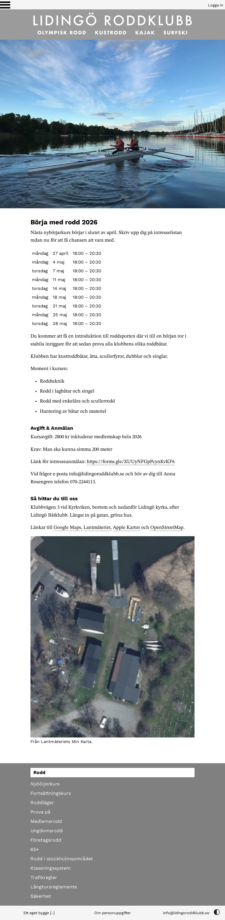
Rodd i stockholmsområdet (61, 858)
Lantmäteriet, (97, 527)
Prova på (40, 812)
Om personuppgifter (112, 913)
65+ (34, 849)
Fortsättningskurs (50, 793)
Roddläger (42, 802)
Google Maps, (68, 527)
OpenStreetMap (166, 527)
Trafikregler (43, 877)
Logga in (215, 5)
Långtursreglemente (53, 887)
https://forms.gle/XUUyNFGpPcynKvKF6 (131, 461)
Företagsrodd (45, 840)
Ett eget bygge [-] (38, 913)
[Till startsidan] (112, 24)
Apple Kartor (126, 527)
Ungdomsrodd (46, 830)
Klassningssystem (50, 868)
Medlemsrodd (46, 821)
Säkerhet (40, 896)
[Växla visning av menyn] (5, 4)
